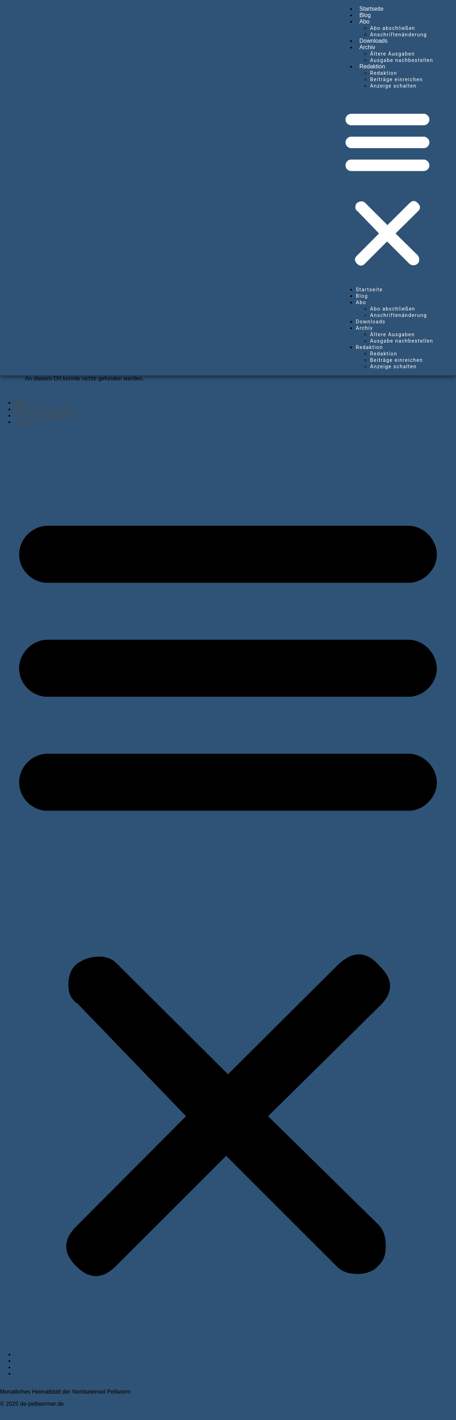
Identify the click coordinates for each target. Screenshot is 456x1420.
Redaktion (372, 66)
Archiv (367, 47)
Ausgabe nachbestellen (401, 60)
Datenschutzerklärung (44, 409)
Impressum (29, 422)
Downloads (373, 41)
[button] (387, 188)
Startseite (371, 9)
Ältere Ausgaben (392, 54)
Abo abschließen (392, 28)
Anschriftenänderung (398, 34)
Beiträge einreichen (396, 79)
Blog (365, 15)
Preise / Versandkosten (45, 415)
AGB (20, 403)
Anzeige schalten (393, 86)
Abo (364, 22)
